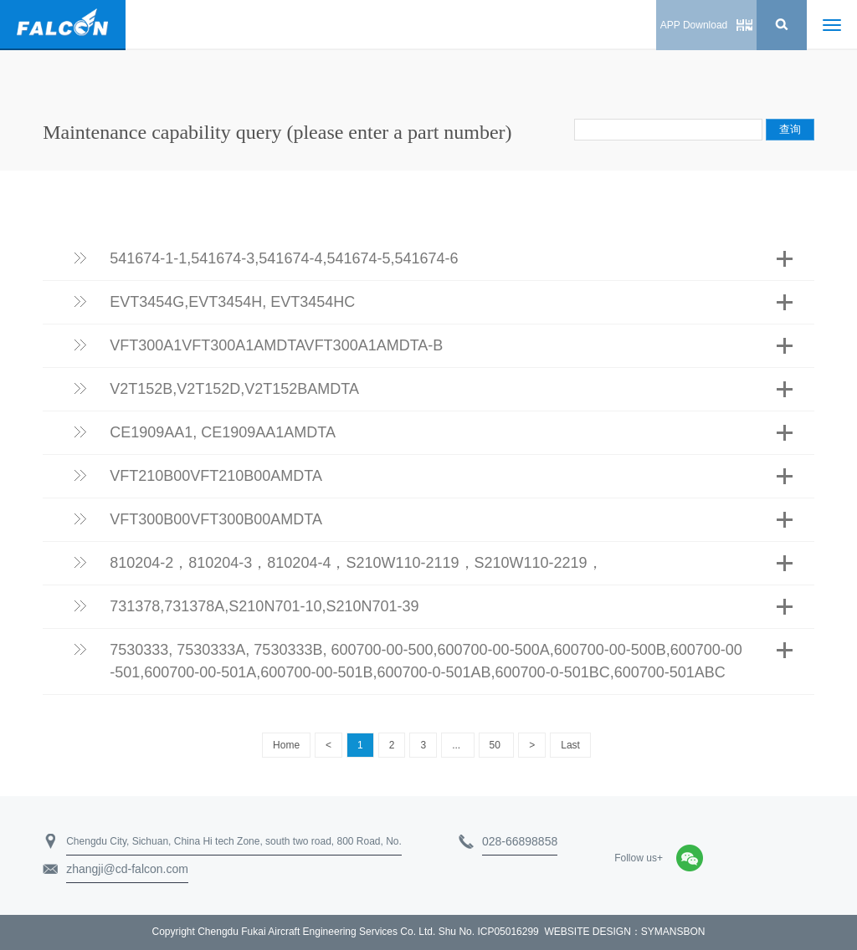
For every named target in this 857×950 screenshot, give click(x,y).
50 (497, 745)
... (457, 745)
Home (286, 745)
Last (570, 745)
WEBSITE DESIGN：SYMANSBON (624, 931)
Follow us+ (638, 858)
